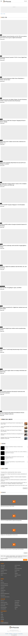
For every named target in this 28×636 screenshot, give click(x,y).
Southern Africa (3, 590)
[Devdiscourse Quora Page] (5, 623)
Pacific (2, 580)
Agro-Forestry (3, 565)
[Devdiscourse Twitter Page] (2, 623)
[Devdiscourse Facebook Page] (1, 623)
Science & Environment (18, 568)
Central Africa (3, 587)
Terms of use (15, 633)
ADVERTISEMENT (12, 556)
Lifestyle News (17, 602)
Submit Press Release (4, 602)
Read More (25, 488)
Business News (3, 605)
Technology (2, 568)
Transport (16, 573)
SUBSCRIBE (25, 559)
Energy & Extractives (4, 573)
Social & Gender (17, 570)
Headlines (16, 607)
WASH (16, 576)
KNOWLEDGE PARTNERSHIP (22, 556)
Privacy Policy (21, 633)
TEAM (17, 556)
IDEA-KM (2, 617)
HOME (2, 556)
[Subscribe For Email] (12, 560)
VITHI (2, 612)
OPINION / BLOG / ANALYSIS (6, 419)
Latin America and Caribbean (5, 596)
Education (2, 571)
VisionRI (6, 633)
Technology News (3, 608)
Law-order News (17, 600)
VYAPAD (2, 616)
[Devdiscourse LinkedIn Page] (4, 623)
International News (17, 605)
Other (15, 608)
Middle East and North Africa (5, 593)
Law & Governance (17, 565)
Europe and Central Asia (4, 585)
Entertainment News (4, 607)
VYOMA (2, 614)
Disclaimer (10, 633)
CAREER (8, 556)
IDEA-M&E (2, 619)
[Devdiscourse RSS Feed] (7, 623)
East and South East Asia (4, 583)
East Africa (2, 588)
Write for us (2, 600)
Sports (16, 571)
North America (3, 595)
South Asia (2, 582)
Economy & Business (4, 570)
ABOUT (5, 556)
